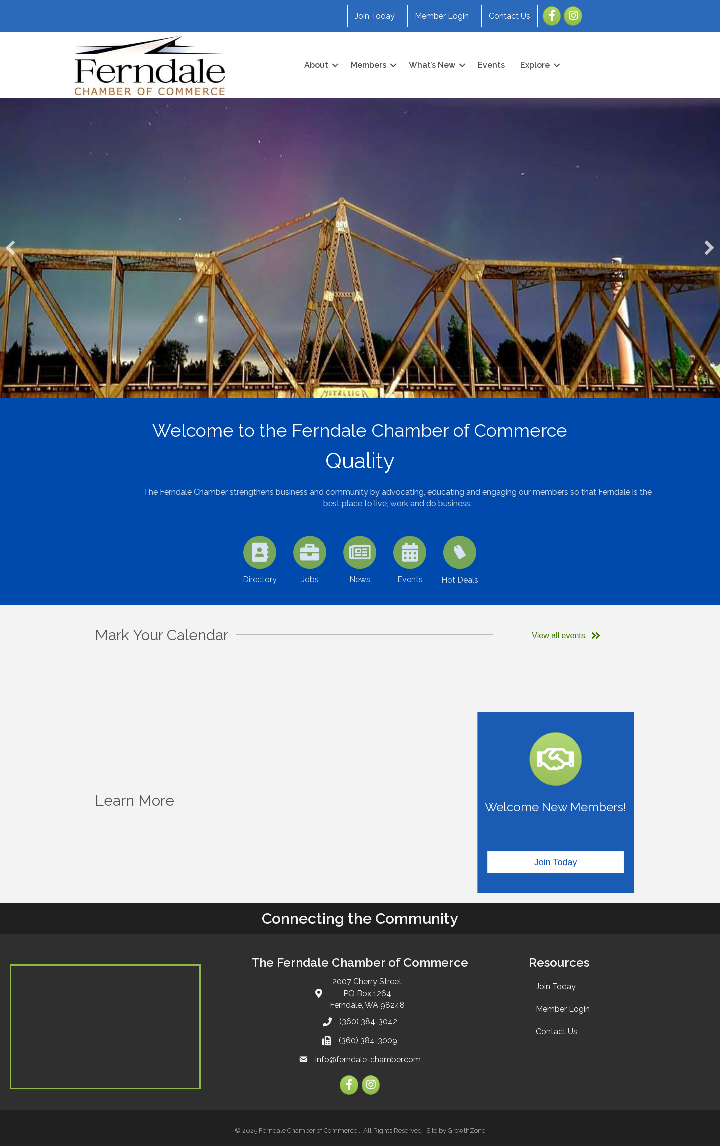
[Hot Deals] (460, 580)
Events (491, 65)
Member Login (442, 16)
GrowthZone (467, 1130)
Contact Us (509, 16)
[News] (360, 580)
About (316, 65)
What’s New (432, 65)
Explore (535, 65)
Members (368, 65)
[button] (10, 248)
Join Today (375, 16)
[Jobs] (310, 580)
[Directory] (260, 580)
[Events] (410, 580)
